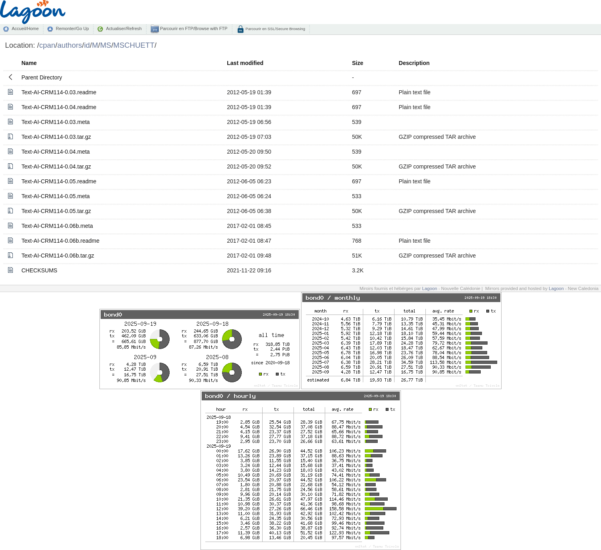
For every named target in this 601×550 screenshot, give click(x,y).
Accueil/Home (25, 28)
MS (105, 45)
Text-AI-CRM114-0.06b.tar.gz (58, 255)
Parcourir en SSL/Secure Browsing (275, 28)
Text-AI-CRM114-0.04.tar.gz (56, 166)
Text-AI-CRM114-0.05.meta (56, 196)
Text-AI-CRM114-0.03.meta (56, 122)
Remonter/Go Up (72, 28)
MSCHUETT (134, 45)
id (87, 45)
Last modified (245, 63)
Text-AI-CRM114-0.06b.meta (57, 226)
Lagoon (429, 288)
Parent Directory (42, 77)
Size (357, 63)
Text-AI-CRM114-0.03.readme (59, 92)
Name (29, 63)
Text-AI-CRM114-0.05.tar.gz (56, 211)
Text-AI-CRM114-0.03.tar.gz (56, 137)
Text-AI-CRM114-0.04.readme (59, 107)
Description (414, 63)
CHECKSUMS (39, 270)
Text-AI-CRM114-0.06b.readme (61, 240)
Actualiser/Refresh (124, 28)
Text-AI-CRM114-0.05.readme (59, 181)
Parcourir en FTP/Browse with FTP (193, 28)
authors (69, 45)
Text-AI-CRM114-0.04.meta (56, 151)
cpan (47, 45)
